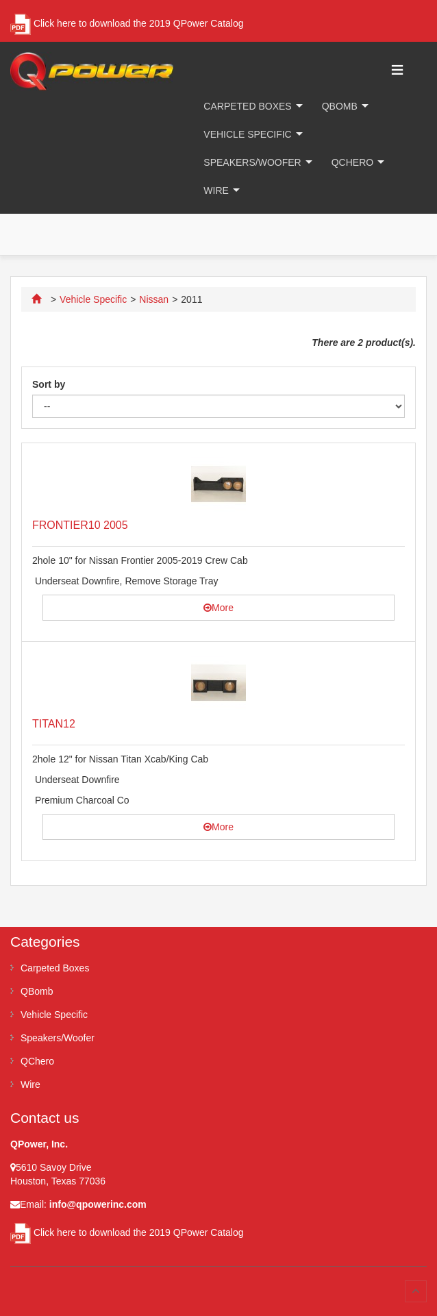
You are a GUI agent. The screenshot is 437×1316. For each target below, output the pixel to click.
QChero (352, 162)
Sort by (48, 384)
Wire (216, 190)
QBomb (340, 106)
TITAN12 (53, 724)
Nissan (153, 299)
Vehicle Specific (247, 134)
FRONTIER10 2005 (80, 525)
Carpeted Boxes (247, 106)
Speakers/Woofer (252, 162)
